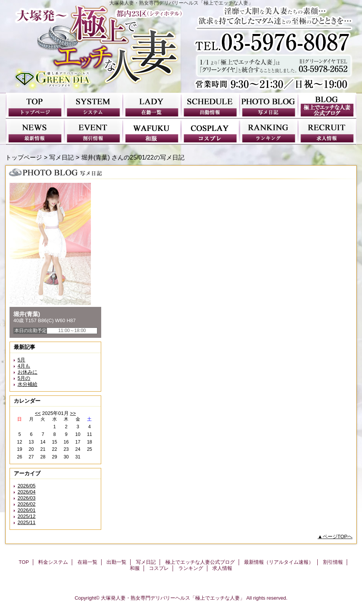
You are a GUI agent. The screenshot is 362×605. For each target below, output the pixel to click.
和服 (152, 132)
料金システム (93, 106)
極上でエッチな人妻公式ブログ (327, 106)
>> (73, 413)
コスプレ (210, 132)
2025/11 (27, 522)
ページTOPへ (338, 536)
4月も (24, 366)
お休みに (27, 372)
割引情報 (93, 132)
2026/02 (27, 504)
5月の (24, 378)
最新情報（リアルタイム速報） (35, 132)
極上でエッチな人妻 (181, 49)
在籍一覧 (152, 106)
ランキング (268, 132)
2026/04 (27, 492)
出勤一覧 (210, 106)
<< (37, 413)
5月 (21, 360)
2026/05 (27, 486)
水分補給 (27, 384)
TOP (35, 106)
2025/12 (27, 516)
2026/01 (27, 510)
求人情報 (327, 132)
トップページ (23, 157)
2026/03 (27, 498)
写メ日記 (268, 106)
